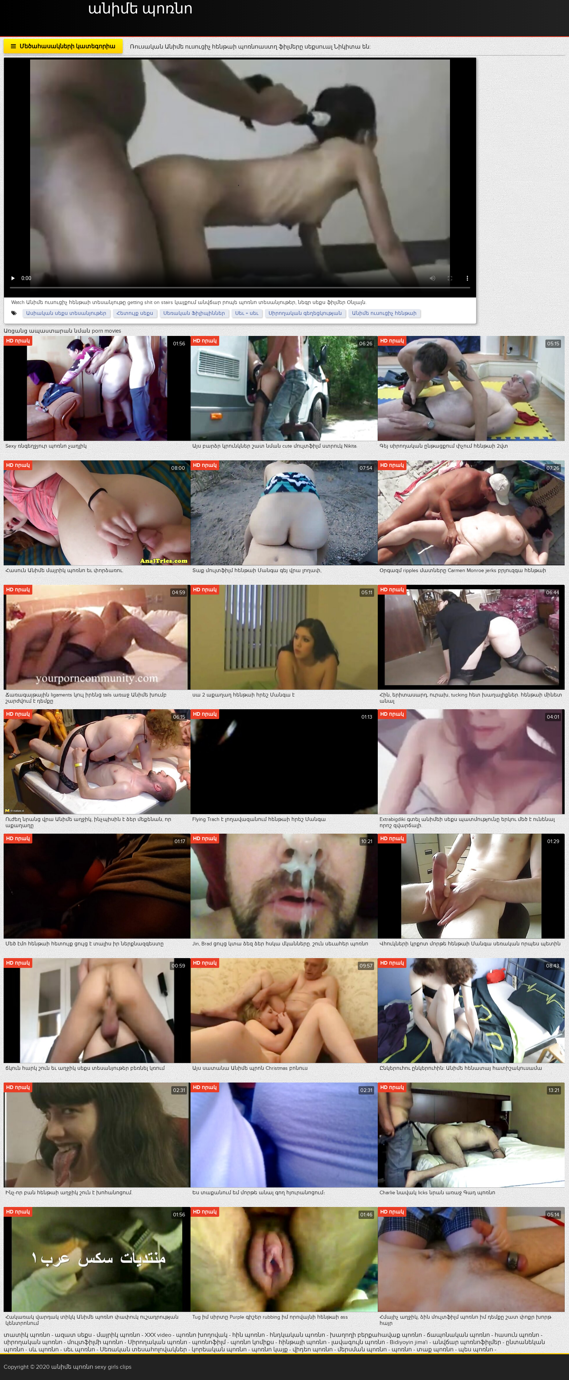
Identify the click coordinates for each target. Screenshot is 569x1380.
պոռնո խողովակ (202, 1335)
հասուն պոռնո (517, 1335)
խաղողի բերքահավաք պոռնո (376, 1335)
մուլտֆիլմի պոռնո (95, 1342)
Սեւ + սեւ (246, 313)
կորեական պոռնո (219, 1349)
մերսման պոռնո (362, 1349)
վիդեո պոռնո (312, 1349)
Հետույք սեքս (134, 313)
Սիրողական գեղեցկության (305, 313)
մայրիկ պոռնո (118, 1335)
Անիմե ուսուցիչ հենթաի (384, 313)
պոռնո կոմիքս (252, 1342)
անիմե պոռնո (140, 9)
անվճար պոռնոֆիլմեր (467, 1342)
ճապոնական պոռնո (458, 1335)
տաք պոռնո (435, 1349)
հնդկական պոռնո (297, 1335)
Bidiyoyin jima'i (409, 1342)
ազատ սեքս (73, 1335)
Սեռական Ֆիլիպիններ (194, 313)
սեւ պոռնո (79, 1349)
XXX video (159, 1335)
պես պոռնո (475, 1349)
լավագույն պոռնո (358, 1342)
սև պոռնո (44, 1349)
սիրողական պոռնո (33, 1342)
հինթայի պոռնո (303, 1342)
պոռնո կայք (269, 1349)
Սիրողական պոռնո (157, 1342)
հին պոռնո (248, 1335)
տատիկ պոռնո (27, 1335)
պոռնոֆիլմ (209, 1342)
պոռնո (402, 1349)
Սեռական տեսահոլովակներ (144, 1349)
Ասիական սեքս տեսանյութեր (66, 313)
